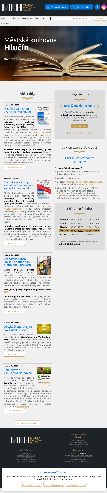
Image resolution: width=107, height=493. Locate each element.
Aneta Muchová (42, 132)
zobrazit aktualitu (14, 167)
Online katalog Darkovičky (26, 461)
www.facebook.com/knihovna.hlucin (78, 461)
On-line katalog (83, 7)
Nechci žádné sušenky (76, 484)
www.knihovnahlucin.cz (78, 459)
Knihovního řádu (85, 184)
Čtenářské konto (59, 7)
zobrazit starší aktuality (27, 423)
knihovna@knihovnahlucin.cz (81, 455)
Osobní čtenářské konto (26, 455)
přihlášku (61, 193)
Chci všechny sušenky (31, 484)
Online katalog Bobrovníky (26, 459)
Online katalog (26, 453)
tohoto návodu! (30, 299)
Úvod (3, 18)
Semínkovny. (22, 406)
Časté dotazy (40, 18)
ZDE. (6, 292)
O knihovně (14, 18)
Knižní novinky (26, 457)
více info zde (79, 126)
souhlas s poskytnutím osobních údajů (85, 181)
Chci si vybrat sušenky (53, 484)
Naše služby (27, 18)
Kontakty (5, 23)
